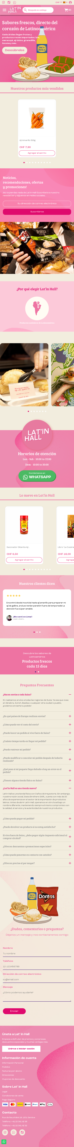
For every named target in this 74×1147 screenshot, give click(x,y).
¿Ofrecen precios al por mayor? (37, 863)
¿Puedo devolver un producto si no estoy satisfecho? (37, 826)
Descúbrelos (14, 50)
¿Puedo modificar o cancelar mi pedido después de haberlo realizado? (37, 759)
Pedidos (6, 1067)
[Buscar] (38, 10)
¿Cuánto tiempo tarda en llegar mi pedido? (37, 741)
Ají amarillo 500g (27, 140)
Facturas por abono (12, 1071)
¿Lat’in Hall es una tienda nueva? (37, 788)
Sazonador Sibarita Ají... (18, 547)
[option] (37, 48)
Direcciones (8, 1075)
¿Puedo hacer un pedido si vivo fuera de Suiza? (37, 732)
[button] (24, 162)
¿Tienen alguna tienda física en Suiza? (37, 780)
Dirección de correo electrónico (22, 974)
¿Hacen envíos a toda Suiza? (37, 694)
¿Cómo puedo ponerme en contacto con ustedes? (37, 854)
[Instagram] (5, 1132)
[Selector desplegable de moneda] (58, 2)
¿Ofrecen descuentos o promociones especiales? (37, 846)
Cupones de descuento (13, 1079)
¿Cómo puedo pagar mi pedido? (37, 818)
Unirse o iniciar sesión (21, 1049)
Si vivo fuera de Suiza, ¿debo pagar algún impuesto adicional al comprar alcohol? (37, 837)
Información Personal (12, 1063)
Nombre (8, 948)
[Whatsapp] (14, 1132)
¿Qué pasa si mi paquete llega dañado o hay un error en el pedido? (37, 770)
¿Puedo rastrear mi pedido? (37, 749)
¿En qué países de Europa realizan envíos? (37, 716)
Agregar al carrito (37, 153)
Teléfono (8, 961)
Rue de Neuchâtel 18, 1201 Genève (18, 1118)
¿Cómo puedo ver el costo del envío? (37, 724)
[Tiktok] (22, 1132)
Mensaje (8, 987)
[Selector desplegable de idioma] (65, 2)
